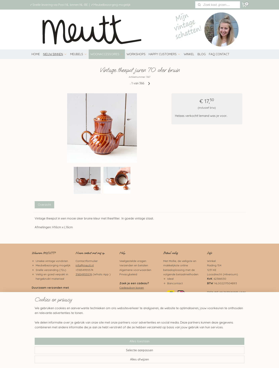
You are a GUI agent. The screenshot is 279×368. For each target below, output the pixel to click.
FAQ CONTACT (219, 54)
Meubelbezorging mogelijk (53, 265)
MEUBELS (78, 54)
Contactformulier (87, 261)
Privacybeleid (128, 274)
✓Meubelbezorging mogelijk (111, 5)
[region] (113, 351)
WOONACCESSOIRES (106, 54)
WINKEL (189, 54)
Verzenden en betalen (133, 265)
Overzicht (44, 205)
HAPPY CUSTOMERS (165, 54)
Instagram (231, 292)
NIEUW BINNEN (55, 54)
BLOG (201, 54)
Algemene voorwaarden (135, 270)
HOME (35, 54)
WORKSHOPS (136, 54)
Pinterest (230, 316)
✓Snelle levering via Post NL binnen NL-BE (59, 5)
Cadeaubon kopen (131, 287)
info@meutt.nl (85, 265)
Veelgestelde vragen (132, 261)
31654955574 (84, 274)
